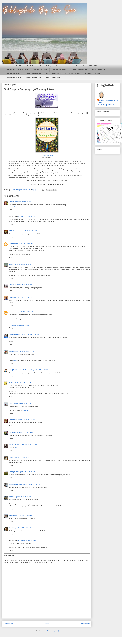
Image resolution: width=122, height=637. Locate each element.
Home (8, 66)
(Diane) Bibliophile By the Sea (108, 101)
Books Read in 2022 (33, 78)
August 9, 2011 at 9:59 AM (23, 285)
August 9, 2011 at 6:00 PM (26, 472)
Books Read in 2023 (53, 78)
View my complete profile (105, 105)
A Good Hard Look (47, 155)
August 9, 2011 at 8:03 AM (26, 216)
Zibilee (11, 297)
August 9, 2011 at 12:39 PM (28, 351)
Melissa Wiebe (14, 445)
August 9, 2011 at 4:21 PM (21, 457)
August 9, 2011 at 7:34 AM (23, 202)
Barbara (12, 285)
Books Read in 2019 (72, 74)
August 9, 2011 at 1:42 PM (22, 382)
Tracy (11, 382)
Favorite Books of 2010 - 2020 (17, 70)
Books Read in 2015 (99, 70)
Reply (11, 210)
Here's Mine (13, 207)
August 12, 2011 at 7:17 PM (27, 540)
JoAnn (11, 497)
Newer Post (8, 624)
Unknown (12, 243)
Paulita (11, 202)
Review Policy (45, 66)
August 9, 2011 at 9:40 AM (24, 243)
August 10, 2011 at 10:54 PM (22, 528)
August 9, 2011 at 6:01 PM (31, 484)
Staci (11, 528)
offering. (25, 410)
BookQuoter (13, 472)
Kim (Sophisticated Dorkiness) (19, 370)
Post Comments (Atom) (51, 631)
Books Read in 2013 (59, 70)
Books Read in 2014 (79, 70)
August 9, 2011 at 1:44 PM (22, 403)
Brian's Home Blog (15, 484)
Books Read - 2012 (40, 70)
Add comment (9, 555)
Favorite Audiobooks (63, 66)
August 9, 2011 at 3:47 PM (24, 432)
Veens (11, 264)
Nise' (11, 403)
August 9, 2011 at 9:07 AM (28, 231)
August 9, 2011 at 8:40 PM (24, 515)
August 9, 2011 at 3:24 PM (26, 420)
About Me (18, 66)
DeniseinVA (13, 420)
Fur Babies (31, 66)
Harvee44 (12, 432)
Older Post (85, 624)
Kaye (11, 457)
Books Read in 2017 (33, 74)
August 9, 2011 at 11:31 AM (30, 334)
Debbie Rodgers (14, 334)
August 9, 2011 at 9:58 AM (22, 264)
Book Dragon (13, 351)
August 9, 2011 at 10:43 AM (23, 297)
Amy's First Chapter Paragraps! (19, 325)
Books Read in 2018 (53, 74)
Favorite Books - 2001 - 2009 (86, 66)
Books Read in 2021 (13, 78)
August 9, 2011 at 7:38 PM (22, 497)
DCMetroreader (14, 231)
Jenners (12, 515)
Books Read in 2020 (92, 74)
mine (15, 360)
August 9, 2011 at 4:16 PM (28, 445)
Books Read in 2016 (13, 74)
